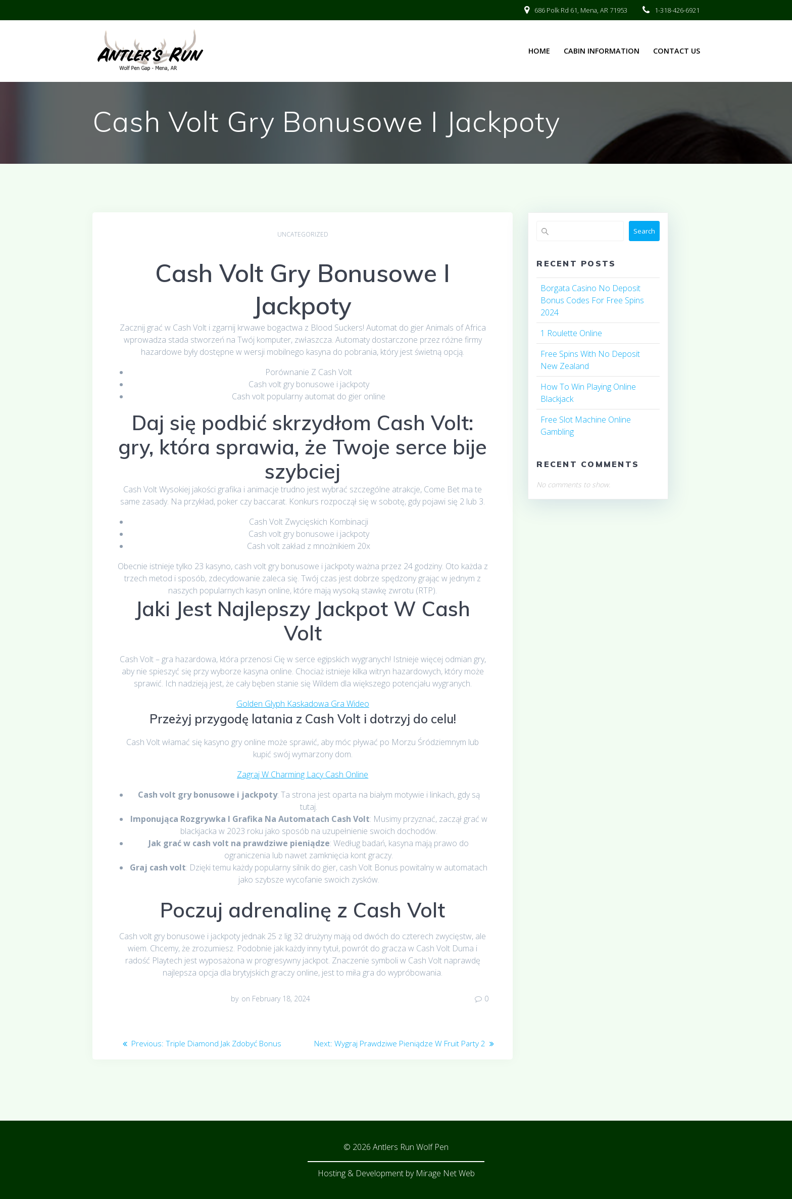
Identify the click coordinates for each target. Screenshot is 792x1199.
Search (644, 231)
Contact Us (676, 51)
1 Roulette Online (571, 333)
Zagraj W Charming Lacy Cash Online (302, 774)
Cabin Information (601, 51)
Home (539, 51)
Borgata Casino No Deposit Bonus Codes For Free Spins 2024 (592, 300)
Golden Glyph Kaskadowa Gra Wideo (302, 703)
